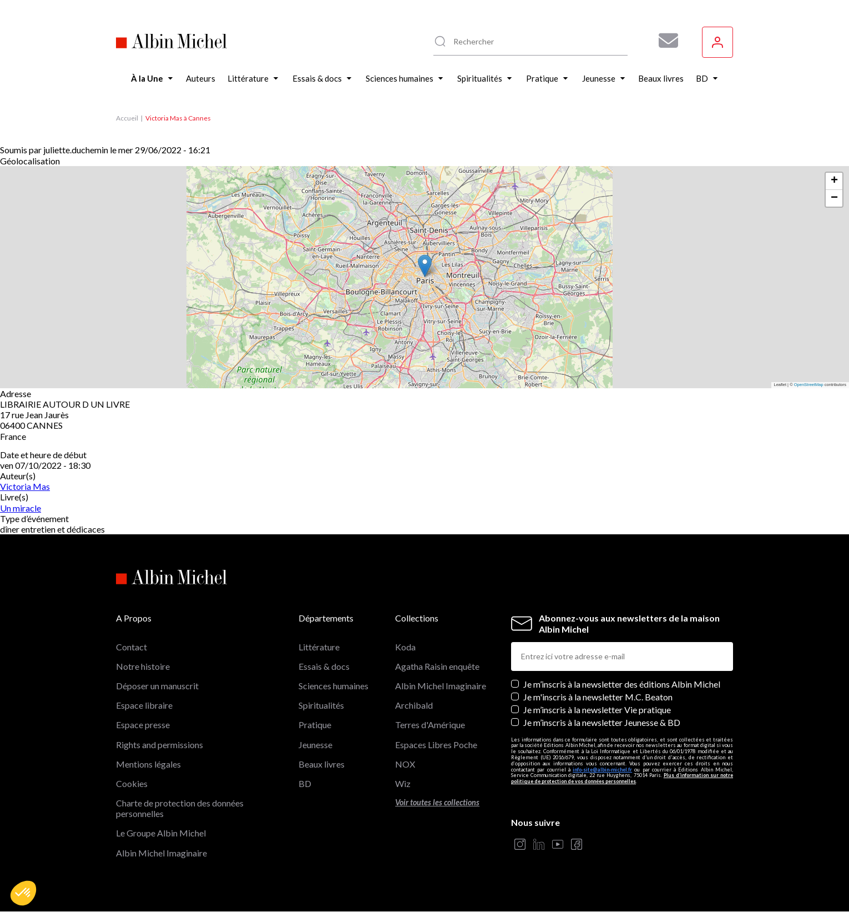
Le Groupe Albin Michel (161, 833)
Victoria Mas (25, 486)
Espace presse (143, 724)
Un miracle (20, 508)
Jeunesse (315, 744)
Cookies (132, 783)
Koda (405, 647)
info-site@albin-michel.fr (602, 769)
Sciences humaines (333, 685)
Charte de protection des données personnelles (180, 808)
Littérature (319, 647)
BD (305, 783)
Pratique (315, 724)
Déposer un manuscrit (157, 685)
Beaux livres (322, 764)
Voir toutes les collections (437, 802)
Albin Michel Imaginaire (161, 853)
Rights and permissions (159, 744)
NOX (405, 764)
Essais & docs (324, 666)
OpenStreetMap (808, 384)
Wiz (403, 783)
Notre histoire (143, 666)
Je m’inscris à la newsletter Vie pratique (597, 709)
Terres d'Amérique (430, 724)
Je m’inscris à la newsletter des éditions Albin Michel (621, 684)
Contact (131, 647)
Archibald (414, 705)
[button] (23, 893)
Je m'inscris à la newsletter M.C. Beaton (598, 696)
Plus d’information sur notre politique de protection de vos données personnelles (622, 778)
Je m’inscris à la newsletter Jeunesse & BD (601, 722)
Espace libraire (144, 705)
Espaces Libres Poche (436, 744)
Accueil (127, 118)
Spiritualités (321, 705)
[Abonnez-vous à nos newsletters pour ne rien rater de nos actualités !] (664, 40)
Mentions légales (148, 764)
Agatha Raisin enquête (437, 666)
